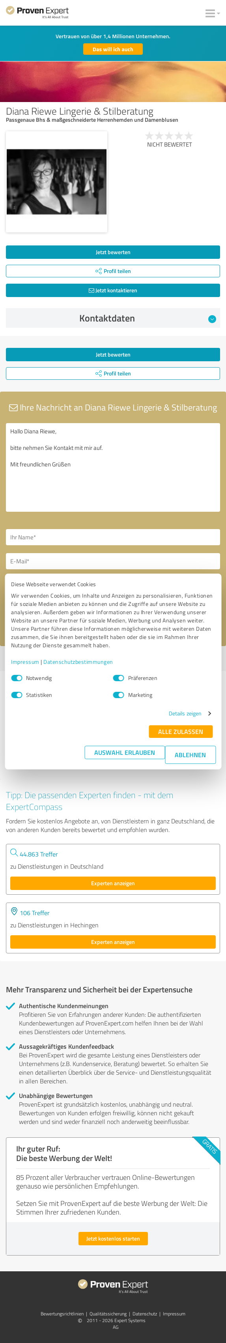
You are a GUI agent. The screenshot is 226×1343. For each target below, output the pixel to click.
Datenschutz (145, 1313)
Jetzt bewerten (113, 252)
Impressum (25, 661)
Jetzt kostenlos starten (113, 1238)
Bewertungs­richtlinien (62, 1313)
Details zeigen (185, 713)
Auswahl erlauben (124, 752)
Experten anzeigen (113, 883)
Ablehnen (190, 754)
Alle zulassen (180, 731)
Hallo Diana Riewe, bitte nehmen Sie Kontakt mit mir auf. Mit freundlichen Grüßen (113, 467)
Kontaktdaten (147, 318)
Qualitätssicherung (108, 1313)
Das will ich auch (113, 49)
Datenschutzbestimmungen (78, 661)
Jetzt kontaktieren (113, 290)
